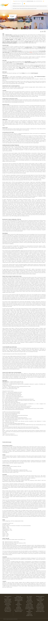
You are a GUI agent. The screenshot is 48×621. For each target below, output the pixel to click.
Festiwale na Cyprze (29, 604)
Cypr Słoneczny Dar (29, 601)
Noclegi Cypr (18, 607)
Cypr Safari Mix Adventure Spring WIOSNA (8, 604)
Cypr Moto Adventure (8, 601)
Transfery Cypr (18, 596)
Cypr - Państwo (29, 596)
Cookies (40, 601)
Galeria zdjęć (32, 8)
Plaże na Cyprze (27, 8)
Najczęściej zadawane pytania (39, 8)
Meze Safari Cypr (8, 611)
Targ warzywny (29, 600)
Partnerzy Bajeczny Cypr (40, 611)
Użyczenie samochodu (19, 8)
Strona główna (7, 29)
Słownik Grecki (18, 608)
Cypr (24, 8)
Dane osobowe (40, 603)
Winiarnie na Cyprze (40, 608)
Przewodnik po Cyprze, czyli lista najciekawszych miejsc (29, 609)
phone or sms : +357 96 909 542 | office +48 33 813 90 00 (31, 1)
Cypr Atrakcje (29, 603)
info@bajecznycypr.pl (22, 3)
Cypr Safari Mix (7, 607)
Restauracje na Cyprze (40, 607)
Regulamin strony (40, 604)
